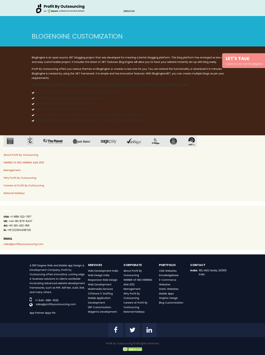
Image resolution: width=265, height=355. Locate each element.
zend (13, 141)
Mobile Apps (166, 293)
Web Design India (98, 275)
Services (129, 11)
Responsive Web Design (102, 280)
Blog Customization (171, 302)
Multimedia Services (100, 289)
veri (136, 141)
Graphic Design (168, 298)
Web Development (100, 284)
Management (12, 170)
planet (55, 141)
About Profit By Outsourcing (21, 155)
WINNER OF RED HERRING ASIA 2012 (24, 162)
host (84, 141)
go (158, 141)
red (194, 141)
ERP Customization (99, 307)
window (176, 141)
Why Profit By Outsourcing (20, 178)
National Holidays (14, 193)
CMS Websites (168, 271)
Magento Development (102, 312)
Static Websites (168, 289)
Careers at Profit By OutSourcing (24, 185)
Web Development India (103, 271)
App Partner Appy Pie (42, 313)
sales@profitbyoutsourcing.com (24, 244)
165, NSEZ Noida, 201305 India (213, 272)
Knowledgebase (169, 275)
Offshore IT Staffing (100, 293)
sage (111, 141)
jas (31, 141)
